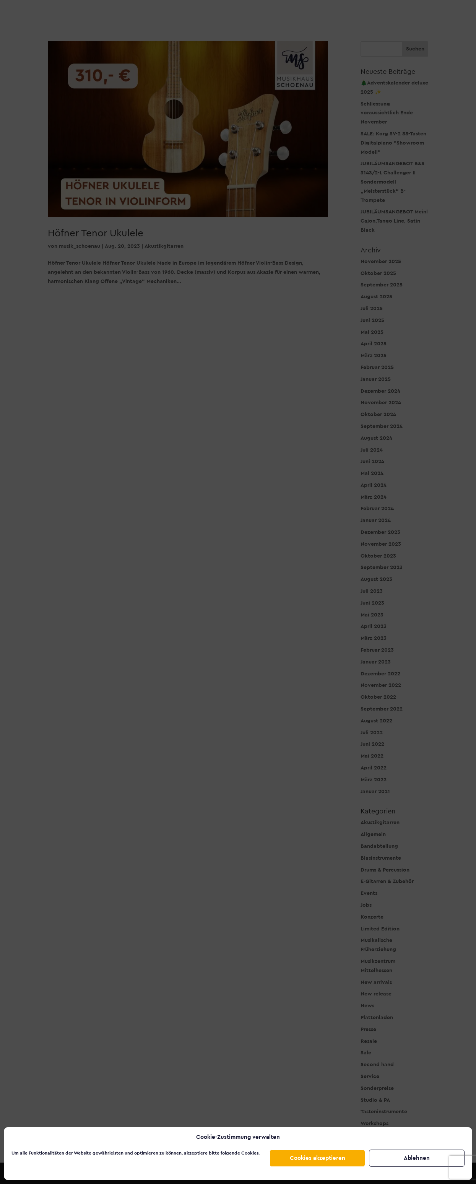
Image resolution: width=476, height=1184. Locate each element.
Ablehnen (417, 1158)
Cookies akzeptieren (317, 1158)
